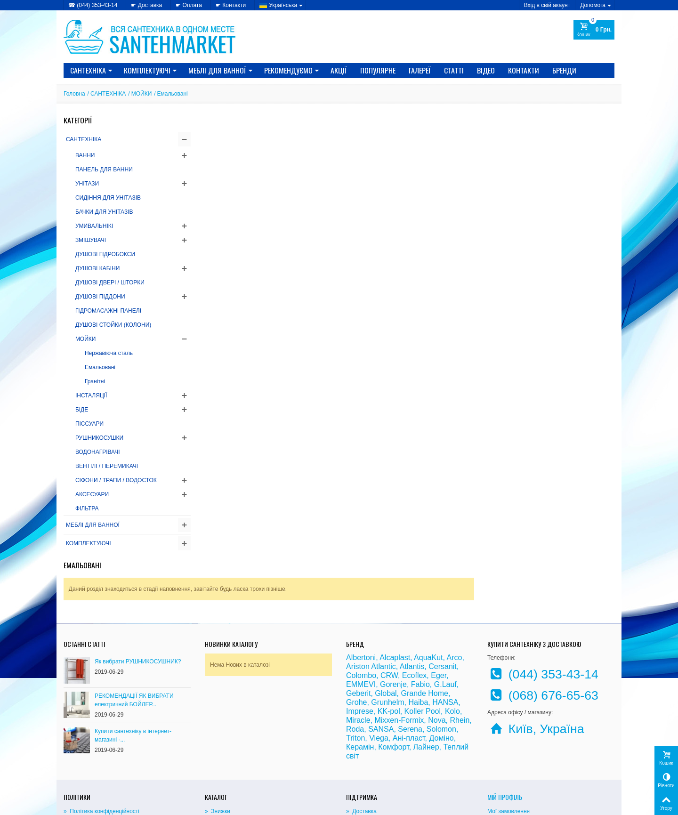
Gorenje (393, 624)
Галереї (420, 70)
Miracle (358, 659)
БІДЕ (81, 409)
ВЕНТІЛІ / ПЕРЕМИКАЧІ (106, 466)
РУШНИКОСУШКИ (99, 438)
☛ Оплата (189, 5)
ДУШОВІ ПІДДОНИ (100, 296)
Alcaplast (394, 597)
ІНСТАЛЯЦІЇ (91, 395)
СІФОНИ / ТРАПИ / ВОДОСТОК (116, 480)
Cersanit (442, 606)
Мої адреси (502, 760)
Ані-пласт (409, 677)
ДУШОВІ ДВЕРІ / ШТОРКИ (110, 282)
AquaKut (428, 597)
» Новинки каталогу (231, 760)
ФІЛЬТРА (87, 508)
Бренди (564, 70)
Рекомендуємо (291, 70)
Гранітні (95, 381)
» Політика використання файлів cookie (116, 760)
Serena (410, 668)
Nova (436, 659)
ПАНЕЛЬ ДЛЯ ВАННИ (104, 169)
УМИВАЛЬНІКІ (94, 226)
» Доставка (361, 750)
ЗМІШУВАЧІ (90, 240)
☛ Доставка (146, 5)
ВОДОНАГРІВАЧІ (97, 452)
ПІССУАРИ (89, 423)
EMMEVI (361, 624)
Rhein (459, 659)
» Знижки (217, 750)
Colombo (361, 615)
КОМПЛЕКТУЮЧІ (150, 70)
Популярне (378, 70)
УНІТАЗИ (87, 183)
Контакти (523, 70)
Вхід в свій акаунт (547, 5)
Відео (486, 70)
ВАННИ (85, 155)
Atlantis (412, 606)
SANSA (381, 668)
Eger (438, 615)
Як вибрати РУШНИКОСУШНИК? (138, 600)
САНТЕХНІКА (91, 70)
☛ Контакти (231, 5)
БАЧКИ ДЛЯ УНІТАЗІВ (104, 212)
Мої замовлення (508, 750)
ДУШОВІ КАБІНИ (97, 268)
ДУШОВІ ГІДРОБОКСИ (105, 254)
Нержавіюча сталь (109, 353)
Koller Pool (422, 650)
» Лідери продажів (229, 769)
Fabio (420, 624)
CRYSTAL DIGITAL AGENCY (129, 805)
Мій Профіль (504, 736)
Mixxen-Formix (399, 659)
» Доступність (82, 769)
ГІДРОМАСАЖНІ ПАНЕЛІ (108, 310)
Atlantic (383, 606)
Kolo (452, 650)
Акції (339, 70)
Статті (454, 70)
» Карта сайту (365, 760)
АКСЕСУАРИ (92, 494)
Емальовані (100, 367)
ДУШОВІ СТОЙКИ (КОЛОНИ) (113, 325)
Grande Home (425, 633)
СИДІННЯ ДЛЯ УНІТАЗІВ (108, 197)
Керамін (360, 686)
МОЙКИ (141, 93)
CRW (389, 615)
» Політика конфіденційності (101, 750)
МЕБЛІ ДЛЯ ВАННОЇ (220, 70)
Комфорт (393, 686)
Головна (74, 93)
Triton (355, 677)
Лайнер (426, 686)
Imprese (359, 650)
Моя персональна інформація (526, 769)
